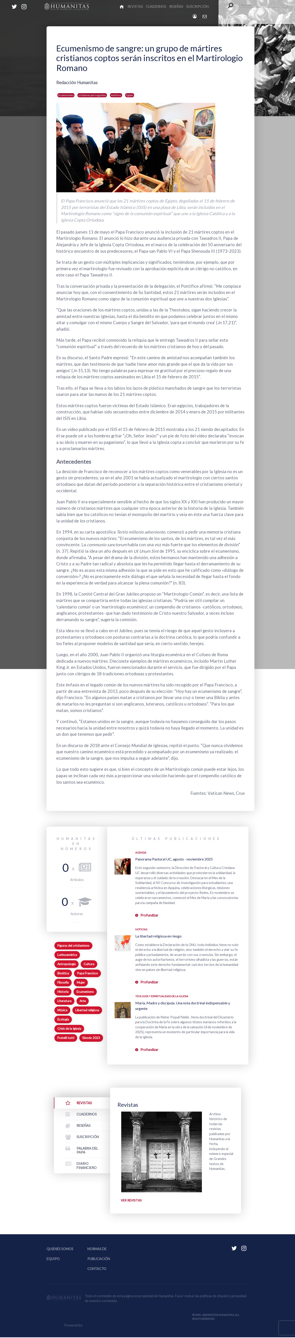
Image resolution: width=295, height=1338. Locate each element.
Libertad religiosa (87, 1010)
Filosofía (63, 982)
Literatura (64, 1001)
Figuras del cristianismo (73, 945)
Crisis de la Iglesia (69, 1028)
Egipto (129, 95)
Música (62, 1010)
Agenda (140, 852)
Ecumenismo (66, 95)
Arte (83, 1001)
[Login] (195, 16)
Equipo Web (101, 1326)
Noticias (141, 929)
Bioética (63, 973)
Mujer (81, 982)
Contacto (96, 1269)
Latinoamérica (67, 955)
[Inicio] (122, 6)
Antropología (66, 964)
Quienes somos (60, 1249)
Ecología (63, 1019)
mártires (116, 95)
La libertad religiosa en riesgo (158, 936)
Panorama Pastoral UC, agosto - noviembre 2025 (174, 859)
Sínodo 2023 (91, 1038)
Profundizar (149, 915)
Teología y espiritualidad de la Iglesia (161, 996)
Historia (62, 992)
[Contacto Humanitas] (205, 16)
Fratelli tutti (65, 1038)
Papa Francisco (87, 973)
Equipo (53, 1259)
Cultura (89, 964)
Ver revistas (132, 1201)
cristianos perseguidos (92, 95)
